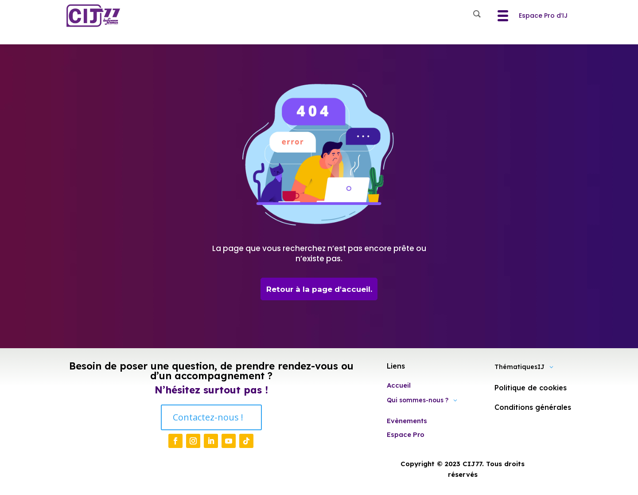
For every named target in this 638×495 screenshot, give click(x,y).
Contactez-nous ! (208, 418)
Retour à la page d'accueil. (319, 289)
